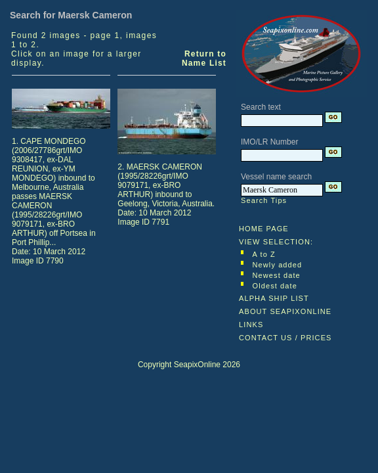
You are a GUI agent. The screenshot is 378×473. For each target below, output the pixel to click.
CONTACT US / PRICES (285, 338)
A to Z (264, 254)
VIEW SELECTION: (276, 242)
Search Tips (264, 200)
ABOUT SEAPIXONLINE (285, 311)
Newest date (277, 275)
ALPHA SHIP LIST (274, 298)
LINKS (251, 324)
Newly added (278, 265)
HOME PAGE (264, 229)
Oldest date (275, 286)
